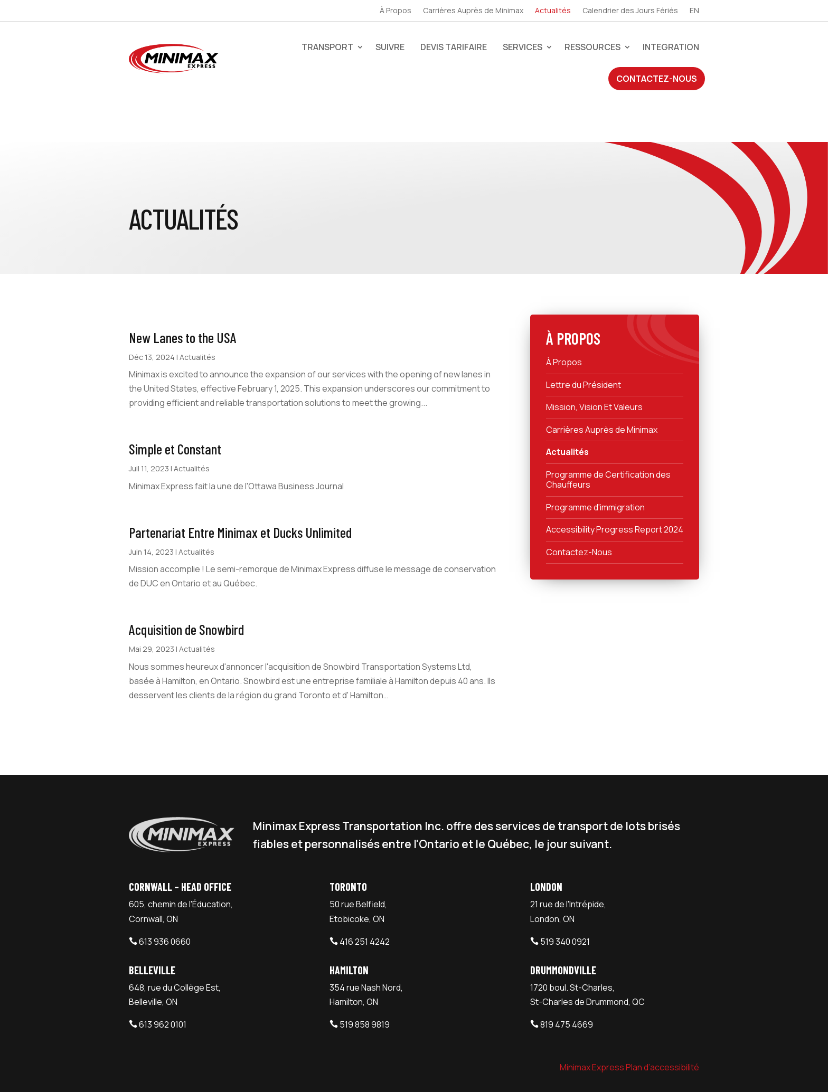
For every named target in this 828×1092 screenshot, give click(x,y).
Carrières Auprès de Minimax (473, 11)
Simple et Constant (175, 402)
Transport (327, 47)
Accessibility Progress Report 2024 (614, 483)
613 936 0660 (165, 895)
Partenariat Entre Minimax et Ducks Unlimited (240, 485)
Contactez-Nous (656, 78)
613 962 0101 (162, 978)
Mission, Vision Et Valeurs (594, 360)
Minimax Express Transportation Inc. (205, 1069)
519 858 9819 (365, 978)
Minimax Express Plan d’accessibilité (629, 1021)
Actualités (553, 11)
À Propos (395, 11)
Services (522, 47)
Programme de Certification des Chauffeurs (608, 433)
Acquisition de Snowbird (186, 582)
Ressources (592, 47)
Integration (671, 47)
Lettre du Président (583, 338)
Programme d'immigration (595, 461)
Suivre (389, 47)
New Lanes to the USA (183, 290)
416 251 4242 (365, 895)
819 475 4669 (566, 978)
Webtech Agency (317, 1069)
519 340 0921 (565, 895)
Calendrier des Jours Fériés (630, 11)
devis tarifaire (453, 47)
